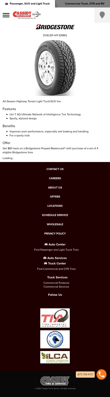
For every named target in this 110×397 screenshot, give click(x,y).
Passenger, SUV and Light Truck (27, 4)
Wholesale (55, 224)
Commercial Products (56, 283)
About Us (55, 188)
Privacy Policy (55, 234)
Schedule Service (55, 215)
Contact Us (55, 169)
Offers (55, 197)
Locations (55, 206)
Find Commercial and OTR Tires (56, 269)
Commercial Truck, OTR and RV (82, 4)
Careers (55, 178)
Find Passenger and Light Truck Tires (56, 250)
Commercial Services (56, 287)
